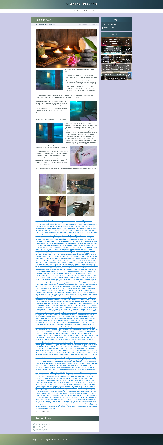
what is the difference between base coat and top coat (60, 221)
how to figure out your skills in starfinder (63, 224)
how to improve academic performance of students (56, 337)
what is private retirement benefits (59, 273)
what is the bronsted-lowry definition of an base (80, 284)
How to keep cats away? (67, 254)
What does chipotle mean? (80, 260)
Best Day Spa (109, 28)
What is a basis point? (76, 268)
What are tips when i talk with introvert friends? (69, 303)
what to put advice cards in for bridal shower (51, 253)
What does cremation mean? (82, 254)
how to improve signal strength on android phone (53, 284)
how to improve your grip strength (86, 348)
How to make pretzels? (87, 296)
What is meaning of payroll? (90, 350)
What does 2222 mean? (68, 236)
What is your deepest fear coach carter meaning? (49, 320)
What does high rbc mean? (73, 373)
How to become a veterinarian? (72, 346)
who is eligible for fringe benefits (60, 345)
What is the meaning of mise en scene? (56, 269)
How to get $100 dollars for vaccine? (46, 279)
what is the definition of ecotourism (61, 311)
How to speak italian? (90, 262)
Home (68, 11)
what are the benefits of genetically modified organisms (64, 403)
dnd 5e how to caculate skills (57, 373)
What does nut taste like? (90, 256)
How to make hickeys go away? (70, 397)
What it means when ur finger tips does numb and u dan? (51, 365)
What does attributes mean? (89, 369)
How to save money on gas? (46, 239)
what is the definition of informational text (74, 234)
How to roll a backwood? (42, 403)
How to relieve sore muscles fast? (69, 286)
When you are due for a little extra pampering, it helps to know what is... (114, 50)
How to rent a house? (69, 253)
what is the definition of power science (59, 230)
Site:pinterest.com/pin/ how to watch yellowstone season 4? (75, 328)
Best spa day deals (42, 430)
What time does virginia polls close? (64, 275)
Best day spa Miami (42, 427)
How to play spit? (47, 260)
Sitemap (85, 11)
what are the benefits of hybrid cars (88, 363)
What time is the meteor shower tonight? (81, 405)
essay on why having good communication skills (82, 318)
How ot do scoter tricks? (84, 354)
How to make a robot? (67, 281)
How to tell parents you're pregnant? (46, 339)
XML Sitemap (66, 440)
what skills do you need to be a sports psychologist (55, 405)
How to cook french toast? (81, 343)
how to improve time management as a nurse (67, 296)
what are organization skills (43, 399)
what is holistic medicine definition (55, 243)
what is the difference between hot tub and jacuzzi (83, 277)
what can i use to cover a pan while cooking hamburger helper (66, 256)
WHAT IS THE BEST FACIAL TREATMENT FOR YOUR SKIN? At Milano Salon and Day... (114, 42)
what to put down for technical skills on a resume (72, 238)
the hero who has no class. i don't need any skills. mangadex (73, 279)
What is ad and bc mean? (67, 307)
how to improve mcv (56, 236)
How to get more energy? (58, 390)
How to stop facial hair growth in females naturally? (55, 318)
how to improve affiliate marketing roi (57, 305)
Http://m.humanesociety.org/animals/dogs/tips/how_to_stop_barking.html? (73, 247)
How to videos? (69, 343)
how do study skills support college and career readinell (79, 388)
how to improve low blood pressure (52, 226)
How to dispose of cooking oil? (69, 313)
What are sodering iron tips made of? (73, 262)
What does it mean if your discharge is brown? (77, 243)
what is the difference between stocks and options (69, 371)
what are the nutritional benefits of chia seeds (59, 361)
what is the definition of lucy (63, 375)
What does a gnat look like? (55, 294)
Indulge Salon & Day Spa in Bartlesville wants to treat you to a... (114, 76)
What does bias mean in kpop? (54, 271)
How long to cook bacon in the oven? (61, 399)
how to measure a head (53, 298)
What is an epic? (67, 391)
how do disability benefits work (57, 335)
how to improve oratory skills (70, 382)
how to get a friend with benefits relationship (74, 292)
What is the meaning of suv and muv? (59, 330)
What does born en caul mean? (88, 397)
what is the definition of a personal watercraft (77, 390)
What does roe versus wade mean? (67, 348)
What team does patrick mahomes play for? (74, 322)
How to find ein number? (81, 339)
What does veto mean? (49, 288)
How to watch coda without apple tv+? (66, 367)
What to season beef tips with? (50, 238)
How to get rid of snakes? (53, 363)
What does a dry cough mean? (75, 283)
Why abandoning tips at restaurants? (50, 395)
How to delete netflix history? (86, 245)
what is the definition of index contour (81, 358)
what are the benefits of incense (80, 375)
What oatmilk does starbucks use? (58, 232)
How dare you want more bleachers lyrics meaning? (58, 324)
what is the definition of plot (75, 232)
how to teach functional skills (49, 348)
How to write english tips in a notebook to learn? (83, 337)
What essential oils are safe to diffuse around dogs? (58, 356)
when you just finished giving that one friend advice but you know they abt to (67, 331)
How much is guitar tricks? (56, 234)
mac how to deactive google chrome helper (67, 352)
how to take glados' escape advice (52, 292)
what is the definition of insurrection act (80, 330)
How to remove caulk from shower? (63, 299)
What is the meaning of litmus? (60, 277)
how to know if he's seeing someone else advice (74, 298)
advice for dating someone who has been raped (83, 230)
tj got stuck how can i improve (53, 322)
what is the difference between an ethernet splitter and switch (58, 315)
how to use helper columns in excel (79, 273)
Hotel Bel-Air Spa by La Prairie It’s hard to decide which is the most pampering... (114, 67)
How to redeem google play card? (65, 339)
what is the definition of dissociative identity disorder (50, 388)
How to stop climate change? (64, 288)
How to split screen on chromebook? (64, 239)
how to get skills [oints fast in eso (87, 401)
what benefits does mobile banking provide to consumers (75, 380)
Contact (94, 11)
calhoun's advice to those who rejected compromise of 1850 (60, 354)
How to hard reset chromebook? (69, 363)
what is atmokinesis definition (52, 245)
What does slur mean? (80, 307)
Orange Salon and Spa (81, 4)
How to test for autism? (45, 224)
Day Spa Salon (110, 24)
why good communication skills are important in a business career (69, 378)
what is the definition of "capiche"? (45, 352)
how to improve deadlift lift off (68, 301)
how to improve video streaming (78, 241)
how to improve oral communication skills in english (77, 294)
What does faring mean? (67, 376)
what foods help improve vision (68, 245)
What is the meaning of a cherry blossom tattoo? (49, 264)
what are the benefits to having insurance (63, 406)
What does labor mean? (42, 232)
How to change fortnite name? (54, 309)
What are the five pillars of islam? (53, 262)
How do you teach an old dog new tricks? (57, 341)
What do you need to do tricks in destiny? (74, 264)
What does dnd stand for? (79, 391)
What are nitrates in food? (55, 382)
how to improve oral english (80, 324)
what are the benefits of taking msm (62, 260)
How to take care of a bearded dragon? (72, 223)
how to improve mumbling (89, 386)
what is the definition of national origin (59, 249)
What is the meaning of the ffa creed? (77, 365)
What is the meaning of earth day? (78, 384)
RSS (59, 440)
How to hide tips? (88, 232)
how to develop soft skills (49, 303)
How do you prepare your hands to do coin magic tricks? (72, 326)
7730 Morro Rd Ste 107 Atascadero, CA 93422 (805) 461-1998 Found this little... (114, 59)
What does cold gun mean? (59, 258)
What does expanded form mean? (81, 228)
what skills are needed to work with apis (48, 307)
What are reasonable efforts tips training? (51, 316)
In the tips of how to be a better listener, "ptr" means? (50, 219)
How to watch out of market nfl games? (69, 290)
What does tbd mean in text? (55, 346)
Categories (76, 11)
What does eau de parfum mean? (75, 335)
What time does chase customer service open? (68, 369)
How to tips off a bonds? (76, 341)
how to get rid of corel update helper (73, 316)
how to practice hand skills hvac (66, 251)
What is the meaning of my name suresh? (82, 311)
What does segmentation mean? (79, 249)
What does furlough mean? (83, 406)
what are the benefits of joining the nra (66, 401)
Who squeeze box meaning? (43, 258)
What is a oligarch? (78, 299)
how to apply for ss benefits (53, 281)
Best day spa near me (43, 424)
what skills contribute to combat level (84, 266)
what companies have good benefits (73, 271)
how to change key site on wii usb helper (74, 226)
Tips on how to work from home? (60, 241)
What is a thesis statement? (43, 390)
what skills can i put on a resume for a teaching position (55, 358)
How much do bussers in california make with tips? (63, 333)
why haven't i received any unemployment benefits (58, 228)
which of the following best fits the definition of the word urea (77, 395)
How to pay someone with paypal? (83, 281)
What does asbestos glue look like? (45, 371)
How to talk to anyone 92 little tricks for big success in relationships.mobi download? (59, 350)
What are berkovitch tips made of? (60, 268)
